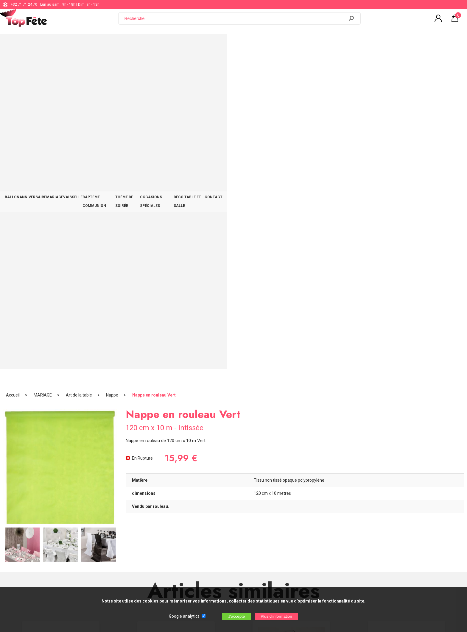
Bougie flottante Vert (176, 374)
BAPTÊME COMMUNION (206, 45)
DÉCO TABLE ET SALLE (352, 45)
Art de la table (79, 64)
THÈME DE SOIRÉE (253, 45)
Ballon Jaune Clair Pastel (61, 374)
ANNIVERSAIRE (104, 45)
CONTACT (392, 45)
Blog (191, 529)
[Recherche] (235, 21)
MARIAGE (137, 45)
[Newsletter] (121, 561)
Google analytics (184, 616)
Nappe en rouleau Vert (154, 64)
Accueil (13, 64)
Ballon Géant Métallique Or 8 (406, 374)
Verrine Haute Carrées (291, 374)
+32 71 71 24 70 (24, 4)
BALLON (73, 45)
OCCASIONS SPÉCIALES (300, 45)
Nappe (112, 64)
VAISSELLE (165, 45)
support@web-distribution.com (213, 514)
